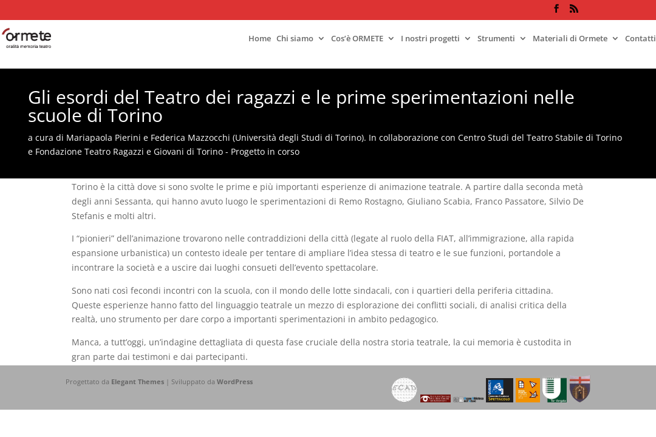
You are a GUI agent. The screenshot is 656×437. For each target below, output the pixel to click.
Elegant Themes (137, 381)
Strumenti (496, 39)
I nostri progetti (430, 39)
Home (259, 39)
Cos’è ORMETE (357, 39)
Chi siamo (294, 39)
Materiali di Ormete (570, 39)
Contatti (640, 39)
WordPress (235, 381)
